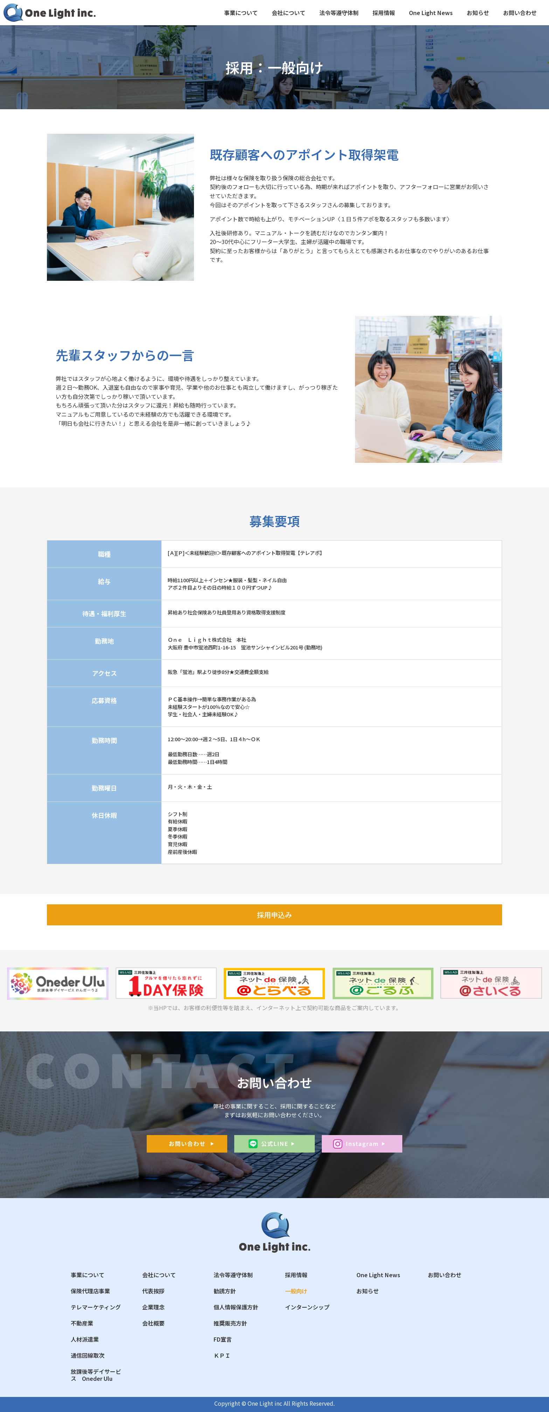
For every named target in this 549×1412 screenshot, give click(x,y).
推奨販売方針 (230, 1323)
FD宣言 (223, 1339)
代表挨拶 (153, 1291)
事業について (241, 12)
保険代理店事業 (90, 1291)
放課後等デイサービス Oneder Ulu (96, 1375)
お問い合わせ (520, 12)
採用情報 (384, 12)
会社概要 (153, 1323)
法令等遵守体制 (339, 12)
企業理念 (153, 1307)
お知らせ (478, 12)
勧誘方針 (225, 1291)
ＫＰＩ (222, 1355)
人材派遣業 (85, 1339)
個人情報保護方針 (236, 1307)
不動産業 (82, 1323)
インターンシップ (307, 1307)
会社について (288, 12)
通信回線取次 (87, 1355)
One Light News (431, 12)
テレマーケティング (96, 1307)
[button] (274, 914)
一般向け (296, 1291)
